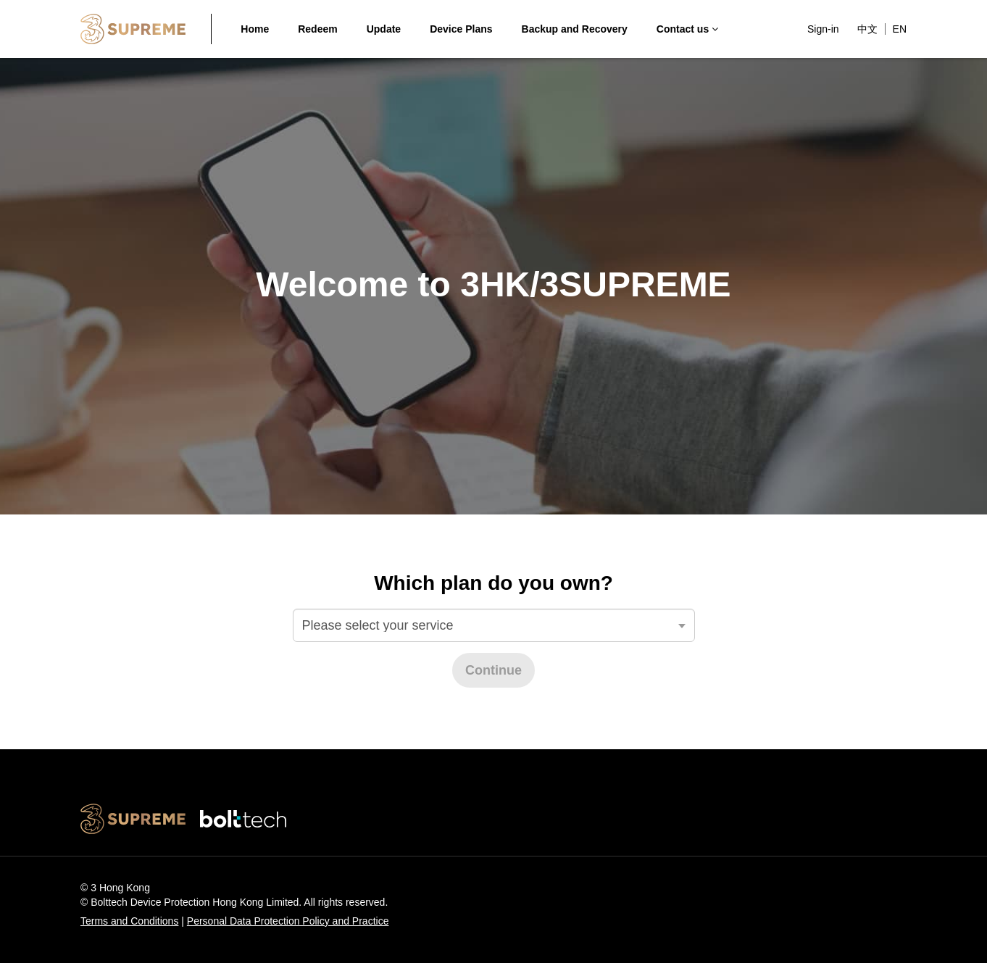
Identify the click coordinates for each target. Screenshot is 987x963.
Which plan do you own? (493, 583)
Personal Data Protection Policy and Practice (288, 921)
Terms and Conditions (129, 921)
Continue (493, 670)
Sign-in (823, 29)
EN (900, 29)
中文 (867, 29)
